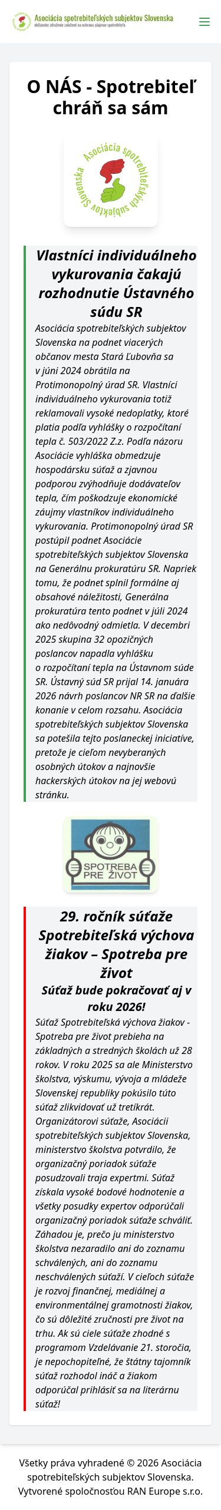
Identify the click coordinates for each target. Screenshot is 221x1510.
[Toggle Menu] (204, 22)
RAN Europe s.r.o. (165, 1491)
